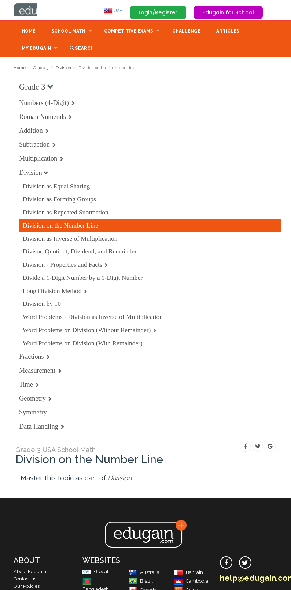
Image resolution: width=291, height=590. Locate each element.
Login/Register (158, 12)
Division (63, 68)
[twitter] (245, 563)
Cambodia (191, 582)
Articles (227, 31)
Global (95, 572)
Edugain (41, 10)
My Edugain (36, 49)
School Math (68, 31)
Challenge (186, 31)
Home (29, 31)
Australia (143, 573)
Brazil (140, 582)
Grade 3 (40, 68)
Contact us (25, 579)
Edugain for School (228, 12)
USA (113, 10)
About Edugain (30, 572)
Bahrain (188, 573)
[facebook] (226, 563)
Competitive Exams (128, 31)
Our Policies (27, 587)
